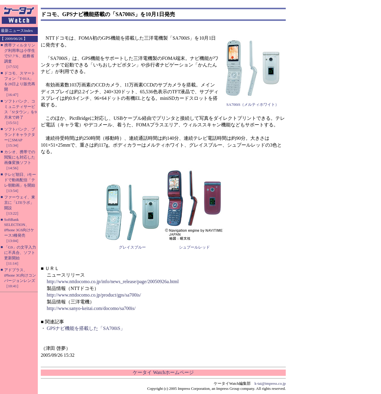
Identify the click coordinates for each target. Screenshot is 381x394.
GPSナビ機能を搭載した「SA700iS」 (86, 328)
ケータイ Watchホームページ (163, 372)
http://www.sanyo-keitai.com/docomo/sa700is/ (91, 308)
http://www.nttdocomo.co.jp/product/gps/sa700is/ (94, 294)
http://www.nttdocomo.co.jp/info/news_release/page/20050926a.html (113, 281)
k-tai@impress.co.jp (270, 383)
